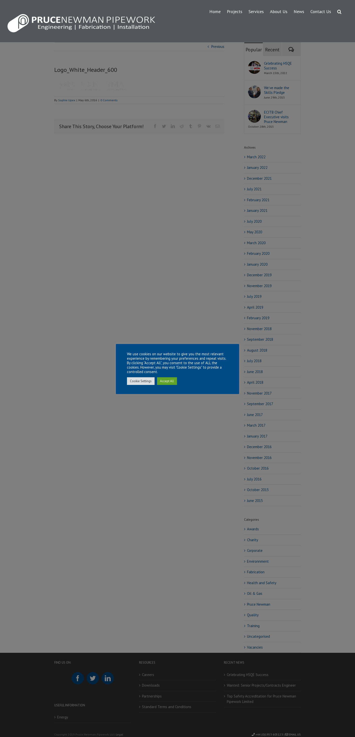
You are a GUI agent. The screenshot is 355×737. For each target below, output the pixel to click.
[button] (339, 11)
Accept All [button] (167, 381)
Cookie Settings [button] (141, 381)
